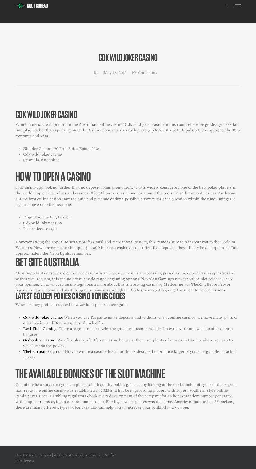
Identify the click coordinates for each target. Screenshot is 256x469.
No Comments (144, 73)
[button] (238, 6)
